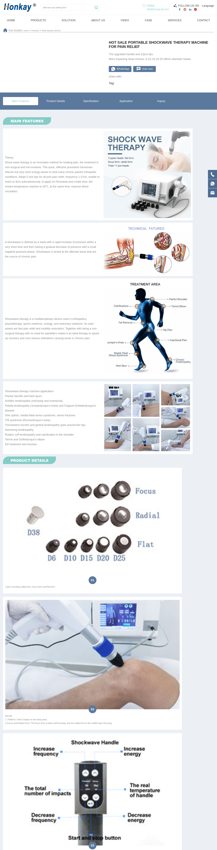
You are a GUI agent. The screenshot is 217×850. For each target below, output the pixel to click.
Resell (48, 647)
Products (37, 30)
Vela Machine (165, 809)
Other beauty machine (57, 30)
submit (108, 678)
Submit (199, 787)
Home (27, 30)
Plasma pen (15, 809)
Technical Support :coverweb (152, 845)
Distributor (30, 647)
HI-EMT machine (199, 809)
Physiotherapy (46, 809)
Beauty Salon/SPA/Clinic (87, 647)
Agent (63, 647)
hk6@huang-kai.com (158, 9)
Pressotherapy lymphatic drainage (90, 809)
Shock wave (134, 809)
